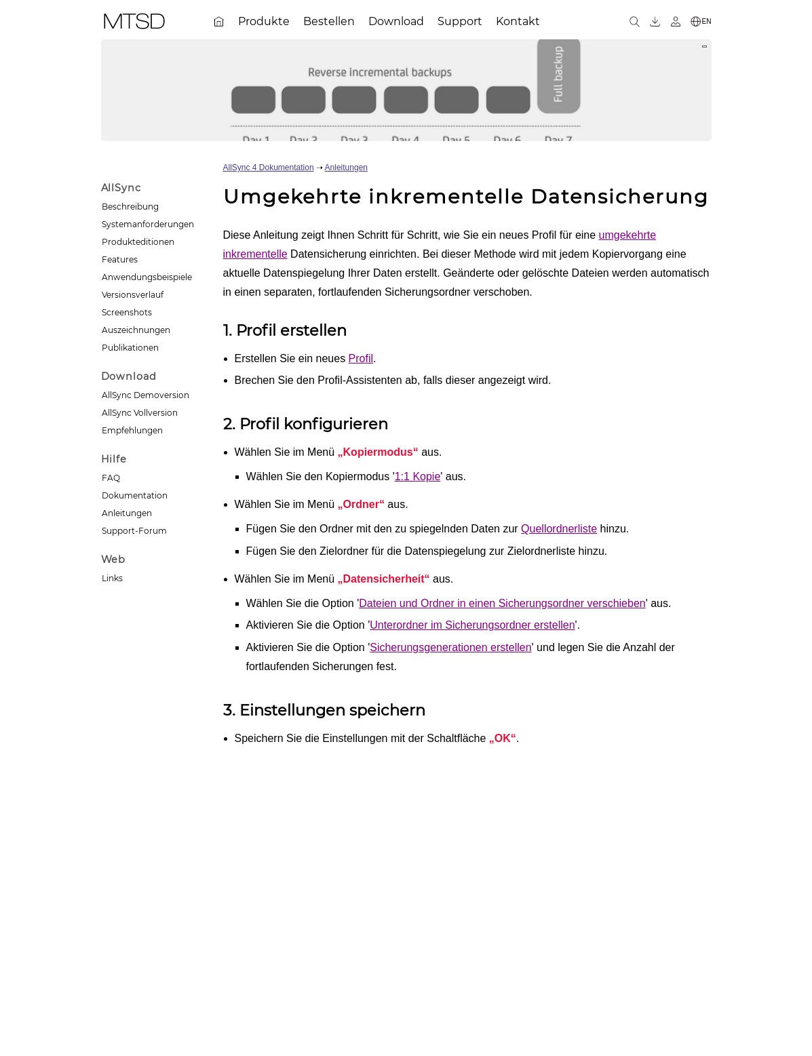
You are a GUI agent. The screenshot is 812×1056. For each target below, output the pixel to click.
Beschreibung (130, 206)
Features (120, 259)
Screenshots (127, 312)
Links (112, 578)
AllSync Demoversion (145, 395)
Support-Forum (134, 531)
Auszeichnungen (136, 330)
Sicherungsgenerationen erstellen (450, 647)
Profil (361, 358)
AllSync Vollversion (140, 413)
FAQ (111, 478)
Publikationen (130, 348)
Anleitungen (127, 513)
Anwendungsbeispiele (147, 277)
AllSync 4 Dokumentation (268, 167)
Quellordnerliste (559, 528)
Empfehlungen (132, 430)
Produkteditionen (138, 242)
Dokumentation (135, 495)
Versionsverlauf (132, 295)
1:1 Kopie (418, 476)
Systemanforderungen (148, 224)
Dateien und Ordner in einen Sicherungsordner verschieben (502, 603)
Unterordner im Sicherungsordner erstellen (472, 625)
